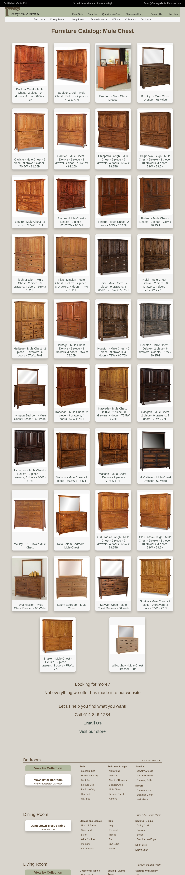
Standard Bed (88, 599)
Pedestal (113, 658)
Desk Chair (114, 792)
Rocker (112, 725)
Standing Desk (88, 819)
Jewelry (139, 595)
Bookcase (142, 792)
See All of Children (151, 843)
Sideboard (86, 658)
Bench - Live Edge (146, 668)
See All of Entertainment (148, 750)
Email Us (92, 551)
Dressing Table (144, 608)
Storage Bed (87, 613)
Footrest (113, 730)
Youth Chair (87, 872)
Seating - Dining (144, 649)
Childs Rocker (88, 862)
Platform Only (88, 618)
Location (173, 14)
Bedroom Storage (117, 595)
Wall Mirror (142, 628)
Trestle (112, 663)
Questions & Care (111, 14)
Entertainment (99, 19)
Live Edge (114, 672)
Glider (112, 721)
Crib (110, 849)
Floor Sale (77, 14)
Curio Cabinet (144, 708)
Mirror (138, 727)
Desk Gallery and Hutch (90, 808)
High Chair (86, 867)
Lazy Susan (141, 678)
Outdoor (146, 19)
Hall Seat (141, 722)
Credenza (142, 802)
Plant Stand (87, 722)
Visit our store (92, 559)
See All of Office (153, 782)
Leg (111, 654)
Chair (112, 712)
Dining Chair (143, 654)
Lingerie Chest (116, 622)
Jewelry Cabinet (145, 604)
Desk (82, 788)
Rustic (112, 677)
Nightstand (114, 599)
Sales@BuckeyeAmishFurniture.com (162, 3)
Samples (92, 14)
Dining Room (57, 19)
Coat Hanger (143, 717)
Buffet (84, 663)
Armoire (113, 627)
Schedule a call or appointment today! (92, 3)
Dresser (113, 604)
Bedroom (39, 19)
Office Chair (115, 802)
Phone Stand (88, 717)
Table (111, 649)
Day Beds (86, 622)
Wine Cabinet (88, 668)
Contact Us (157, 14)
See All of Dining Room (149, 643)
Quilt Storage (143, 713)
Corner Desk (87, 814)
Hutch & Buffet (88, 654)
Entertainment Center (115, 758)
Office (116, 19)
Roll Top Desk (88, 802)
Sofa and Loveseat (118, 707)
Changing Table (116, 854)
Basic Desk (87, 792)
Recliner (113, 716)
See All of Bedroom (151, 589)
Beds (82, 595)
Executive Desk (89, 797)
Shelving (141, 703)
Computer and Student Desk (88, 826)
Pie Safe (85, 672)
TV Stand (85, 756)
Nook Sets (141, 673)
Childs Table (87, 853)
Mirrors (139, 614)
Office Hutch (143, 806)
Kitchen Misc (87, 677)
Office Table (114, 807)
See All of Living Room (149, 693)
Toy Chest (113, 859)
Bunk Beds (86, 608)
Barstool (141, 658)
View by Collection (48, 597)
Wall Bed (85, 627)
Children (130, 19)
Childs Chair (87, 858)
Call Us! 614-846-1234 (15, 3)
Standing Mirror (145, 623)
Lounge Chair (116, 797)
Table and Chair (88, 849)
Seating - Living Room (116, 701)
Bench (140, 663)
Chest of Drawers (118, 608)
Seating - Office (116, 788)
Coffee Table (87, 703)
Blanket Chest (116, 613)
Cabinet (141, 811)
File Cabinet (143, 797)
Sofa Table (86, 713)
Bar (111, 668)
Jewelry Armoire (145, 599)
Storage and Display (91, 649)
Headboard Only (89, 604)
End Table (86, 708)
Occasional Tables (90, 699)
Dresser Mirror (144, 618)
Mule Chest (115, 618)
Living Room (78, 19)
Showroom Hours (135, 14)
